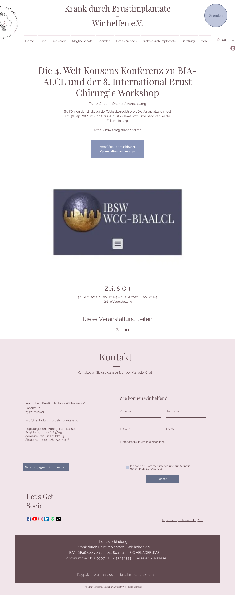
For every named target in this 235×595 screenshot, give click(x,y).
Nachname (172, 411)
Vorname (125, 411)
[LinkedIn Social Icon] (46, 519)
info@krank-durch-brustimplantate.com (53, 420)
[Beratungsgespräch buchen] (46, 467)
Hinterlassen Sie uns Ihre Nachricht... (143, 441)
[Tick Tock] (58, 519)
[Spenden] (215, 15)
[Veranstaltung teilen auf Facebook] (108, 329)
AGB (200, 520)
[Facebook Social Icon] (29, 519)
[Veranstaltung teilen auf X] (117, 329)
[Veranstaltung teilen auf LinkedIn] (127, 329)
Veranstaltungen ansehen (117, 151)
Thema (170, 428)
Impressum (169, 520)
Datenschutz (187, 520)
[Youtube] (34, 519)
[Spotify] (52, 519)
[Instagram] (40, 519)
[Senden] (162, 479)
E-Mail (124, 429)
